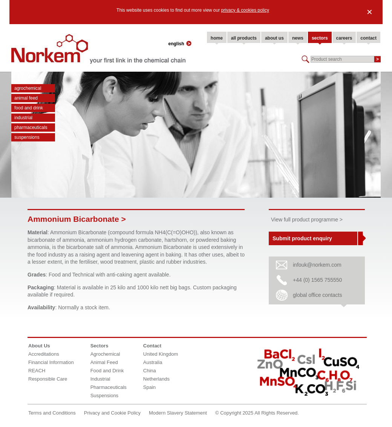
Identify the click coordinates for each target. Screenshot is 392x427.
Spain (149, 387)
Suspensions (27, 137)
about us (274, 38)
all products (244, 38)
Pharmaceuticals (30, 127)
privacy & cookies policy (245, 10)
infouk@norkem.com (317, 265)
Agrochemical (27, 88)
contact (368, 38)
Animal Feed (26, 98)
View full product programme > (307, 220)
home (217, 38)
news (297, 38)
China (149, 370)
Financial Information (51, 362)
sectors (320, 38)
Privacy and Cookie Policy (112, 413)
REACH (37, 370)
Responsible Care (47, 379)
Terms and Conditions (52, 413)
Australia (152, 362)
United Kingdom (160, 354)
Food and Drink (28, 108)
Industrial (23, 117)
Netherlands (156, 379)
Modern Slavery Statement (178, 413)
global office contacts (317, 295)
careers (344, 38)
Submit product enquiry (302, 238)
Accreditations (43, 354)
